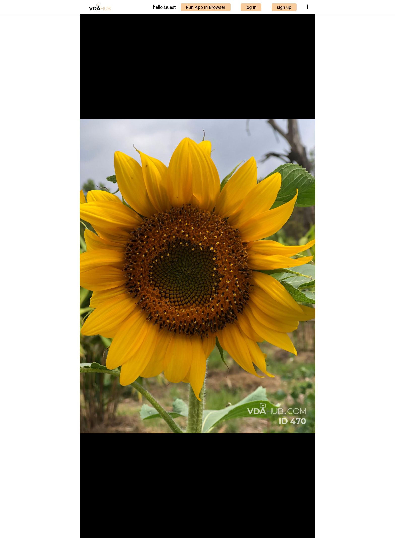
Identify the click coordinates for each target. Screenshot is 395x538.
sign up (284, 7)
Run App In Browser (205, 7)
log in (251, 7)
